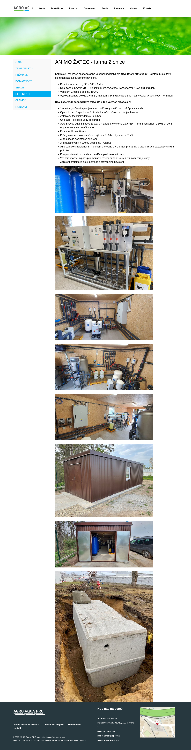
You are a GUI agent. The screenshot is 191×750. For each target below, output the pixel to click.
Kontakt (171, 8)
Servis (129, 8)
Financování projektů (53, 724)
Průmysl (98, 8)
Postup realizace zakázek (26, 724)
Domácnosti (114, 8)
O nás (66, 8)
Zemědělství (81, 8)
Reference (143, 8)
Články (158, 8)
